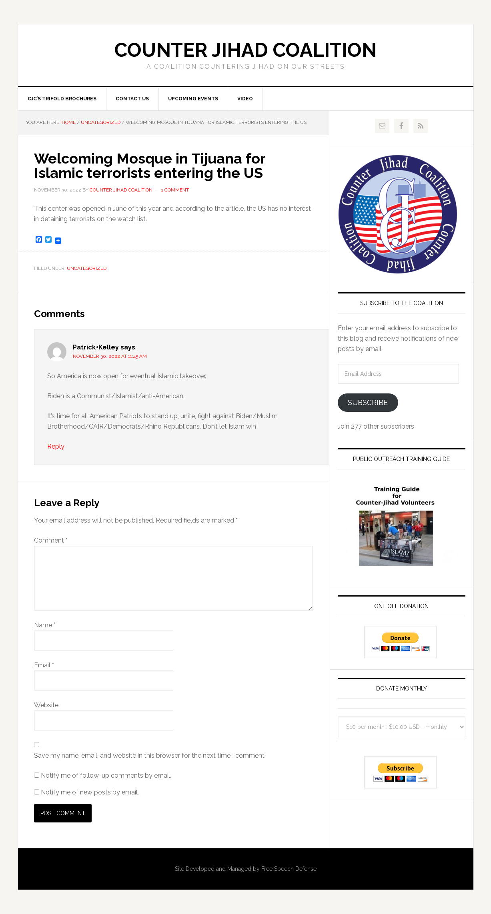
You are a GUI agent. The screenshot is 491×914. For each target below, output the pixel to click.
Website (46, 705)
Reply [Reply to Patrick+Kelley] (55, 446)
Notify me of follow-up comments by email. (106, 775)
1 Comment (175, 190)
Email (44, 665)
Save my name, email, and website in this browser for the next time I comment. (150, 755)
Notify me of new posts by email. (90, 792)
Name (45, 625)
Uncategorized (86, 268)
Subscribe (368, 402)
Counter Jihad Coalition (245, 50)
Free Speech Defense (289, 869)
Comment (51, 540)
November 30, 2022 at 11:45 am (110, 356)
